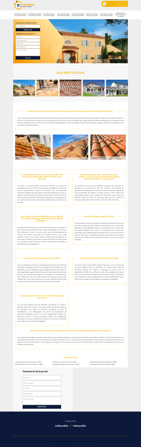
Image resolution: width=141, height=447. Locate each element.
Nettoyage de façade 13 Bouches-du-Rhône (77, 14)
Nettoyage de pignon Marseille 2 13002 (66, 364)
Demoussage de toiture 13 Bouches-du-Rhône (120, 14)
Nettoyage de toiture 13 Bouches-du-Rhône (106, 14)
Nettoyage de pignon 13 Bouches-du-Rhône (63, 14)
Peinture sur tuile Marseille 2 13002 (64, 362)
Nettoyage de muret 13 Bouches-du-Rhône (20, 14)
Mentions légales (82, 441)
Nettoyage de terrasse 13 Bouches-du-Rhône (34, 14)
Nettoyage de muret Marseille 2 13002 (28, 362)
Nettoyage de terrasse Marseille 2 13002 (29, 364)
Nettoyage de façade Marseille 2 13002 (103, 362)
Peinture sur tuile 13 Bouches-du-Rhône (49, 14)
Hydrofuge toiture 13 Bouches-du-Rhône (92, 14)
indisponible (121, 2)
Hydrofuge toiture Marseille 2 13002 (102, 364)
